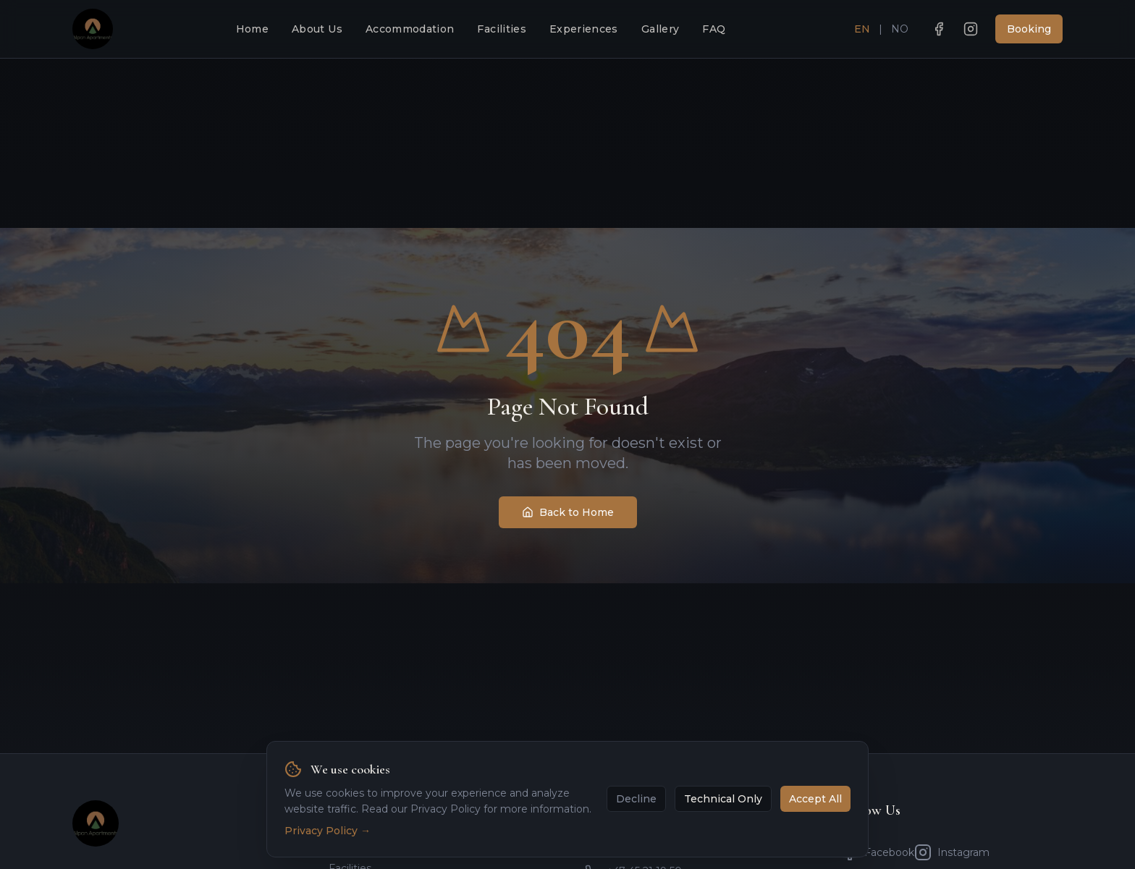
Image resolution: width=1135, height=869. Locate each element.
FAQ (713, 28)
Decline (636, 798)
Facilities (501, 28)
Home (252, 28)
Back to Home (568, 512)
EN (862, 28)
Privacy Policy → (327, 830)
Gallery (660, 28)
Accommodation (410, 28)
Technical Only (723, 798)
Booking (1029, 28)
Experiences (583, 28)
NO (899, 28)
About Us (317, 28)
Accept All (815, 798)
